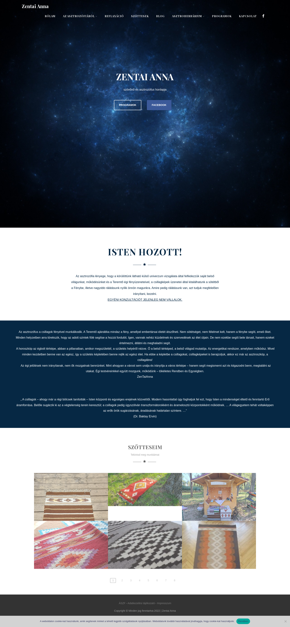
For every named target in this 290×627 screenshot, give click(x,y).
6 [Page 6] (157, 595)
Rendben (243, 621)
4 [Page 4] (139, 595)
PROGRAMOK (127, 105)
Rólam (50, 16)
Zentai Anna (35, 6)
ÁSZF (122, 603)
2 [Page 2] (122, 595)
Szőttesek (140, 16)
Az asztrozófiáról (80, 16)
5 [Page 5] (148, 595)
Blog (160, 16)
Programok (222, 16)
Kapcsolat (248, 16)
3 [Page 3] (131, 595)
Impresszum (164, 603)
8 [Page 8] (174, 595)
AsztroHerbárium (188, 16)
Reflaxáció (114, 16)
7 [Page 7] (166, 595)
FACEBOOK (159, 105)
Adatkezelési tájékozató (141, 603)
